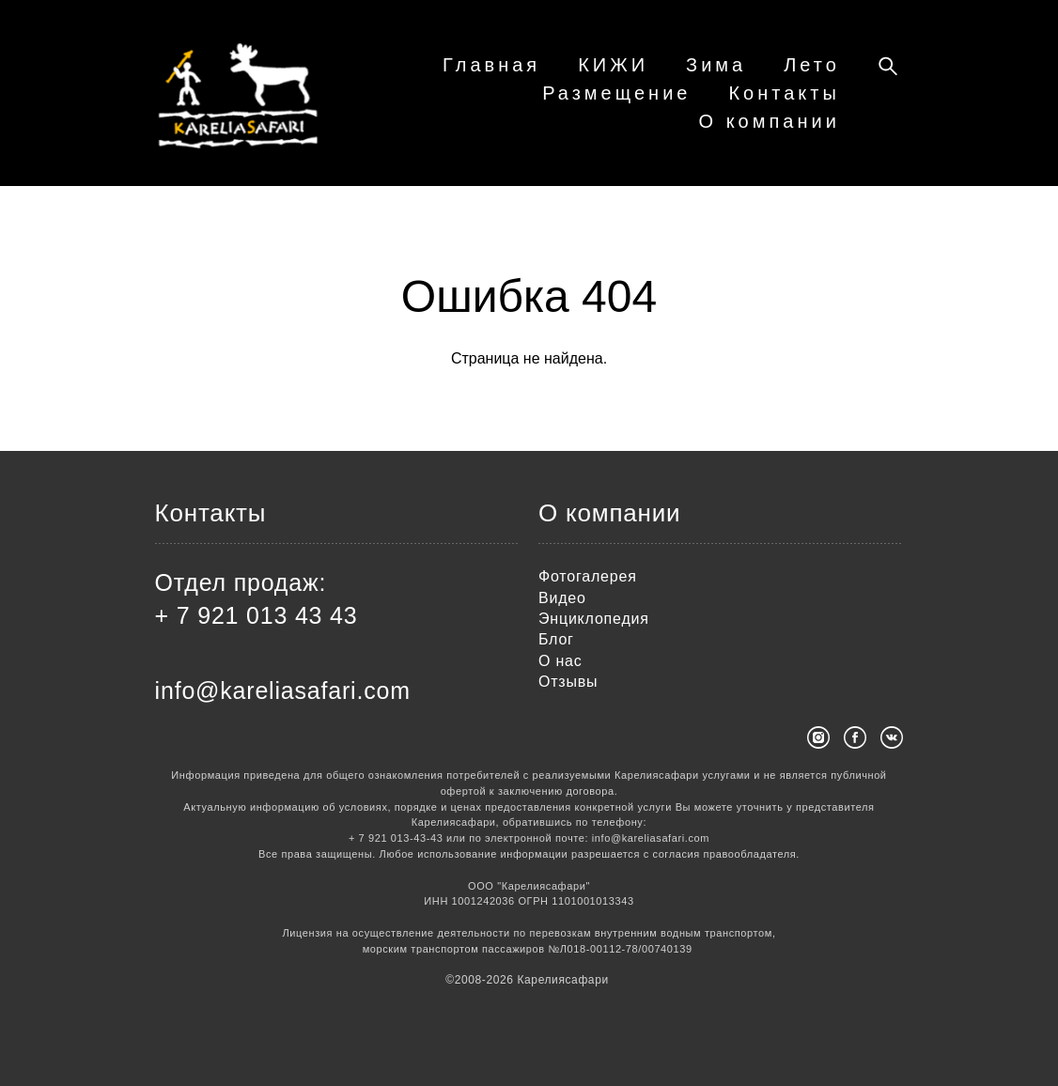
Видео (562, 598)
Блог (556, 640)
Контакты (783, 104)
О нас (560, 662)
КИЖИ (707, 76)
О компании (769, 132)
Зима (810, 76)
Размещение (616, 104)
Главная (585, 76)
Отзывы (568, 682)
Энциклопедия (593, 620)
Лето (476, 104)
